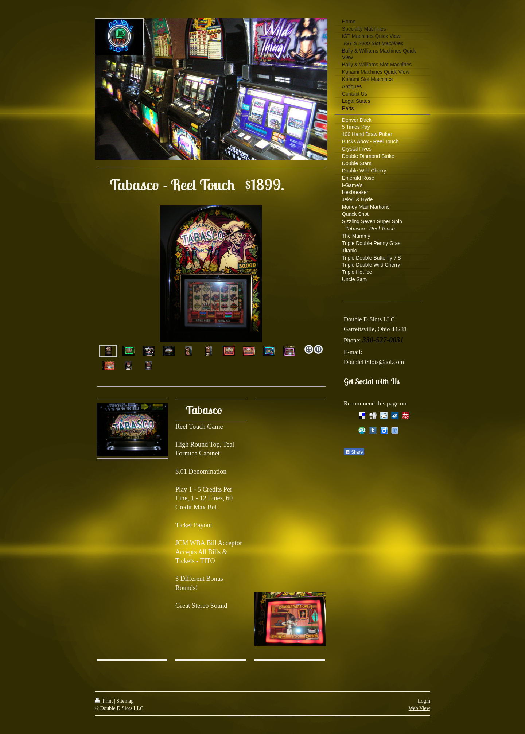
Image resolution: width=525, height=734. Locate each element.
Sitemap (124, 701)
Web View (419, 708)
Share (354, 452)
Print (104, 701)
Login (424, 701)
